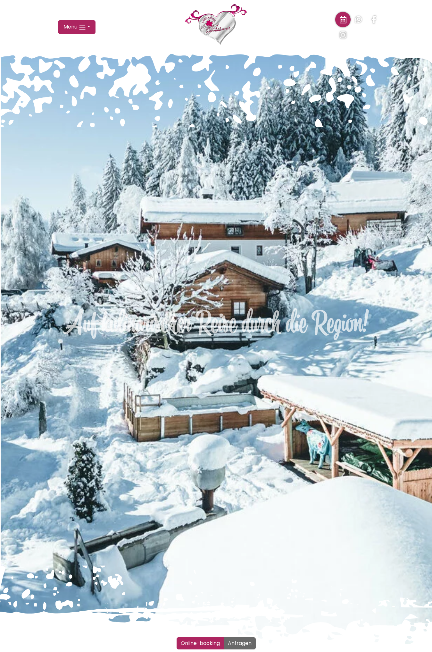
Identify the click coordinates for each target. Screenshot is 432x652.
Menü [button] (74, 44)
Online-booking (200, 643)
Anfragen (240, 643)
